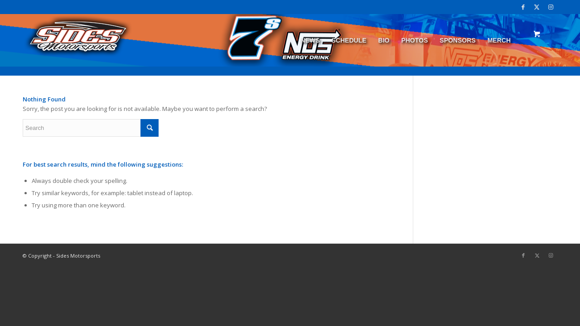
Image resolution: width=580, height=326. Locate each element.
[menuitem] (310, 40)
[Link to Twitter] (536, 7)
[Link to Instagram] (550, 7)
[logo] (78, 40)
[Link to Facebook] (523, 7)
